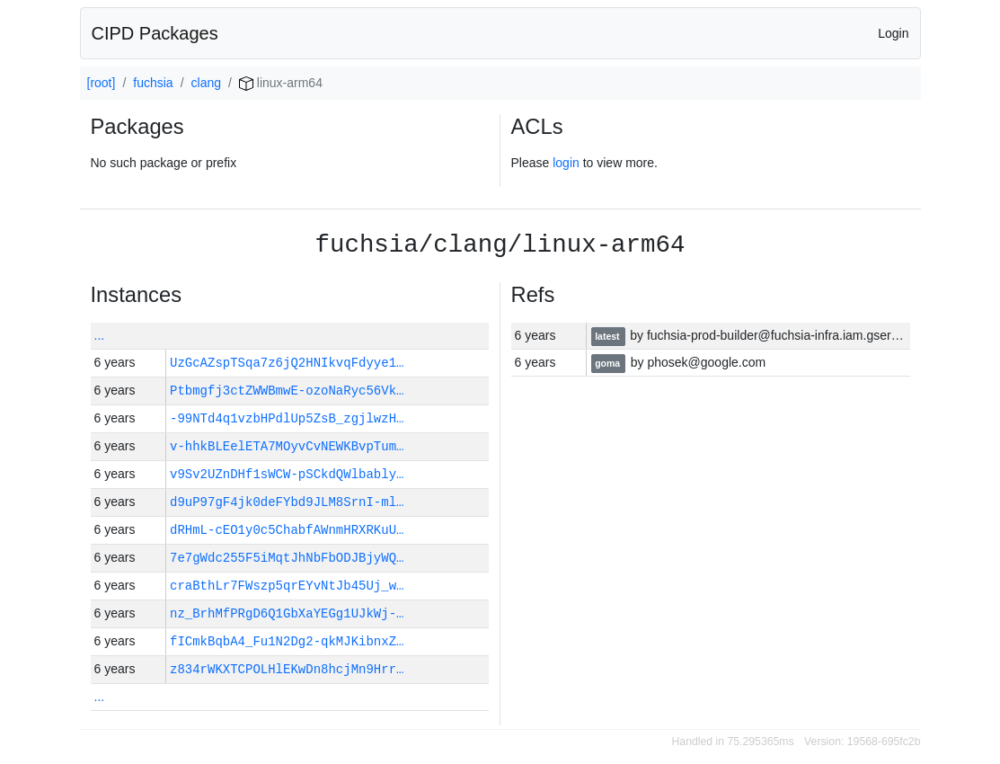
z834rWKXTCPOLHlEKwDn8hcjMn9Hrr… (286, 669)
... (99, 335)
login (566, 162)
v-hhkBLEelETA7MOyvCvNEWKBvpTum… (286, 446)
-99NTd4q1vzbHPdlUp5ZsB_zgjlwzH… (286, 418)
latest (608, 336)
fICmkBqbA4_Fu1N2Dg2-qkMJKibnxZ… (286, 641)
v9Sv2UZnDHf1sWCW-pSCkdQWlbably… (286, 474)
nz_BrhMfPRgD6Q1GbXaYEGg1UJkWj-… (286, 613)
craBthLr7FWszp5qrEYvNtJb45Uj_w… (286, 585)
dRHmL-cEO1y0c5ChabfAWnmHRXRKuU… (286, 529)
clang (206, 83)
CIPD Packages (155, 33)
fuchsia (153, 83)
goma (609, 363)
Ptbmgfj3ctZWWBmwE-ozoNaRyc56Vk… (286, 390)
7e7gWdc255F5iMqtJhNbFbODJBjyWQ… (286, 557)
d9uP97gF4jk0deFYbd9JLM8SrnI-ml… (286, 502)
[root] (101, 83)
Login (893, 33)
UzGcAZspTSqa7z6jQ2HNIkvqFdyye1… (286, 362)
